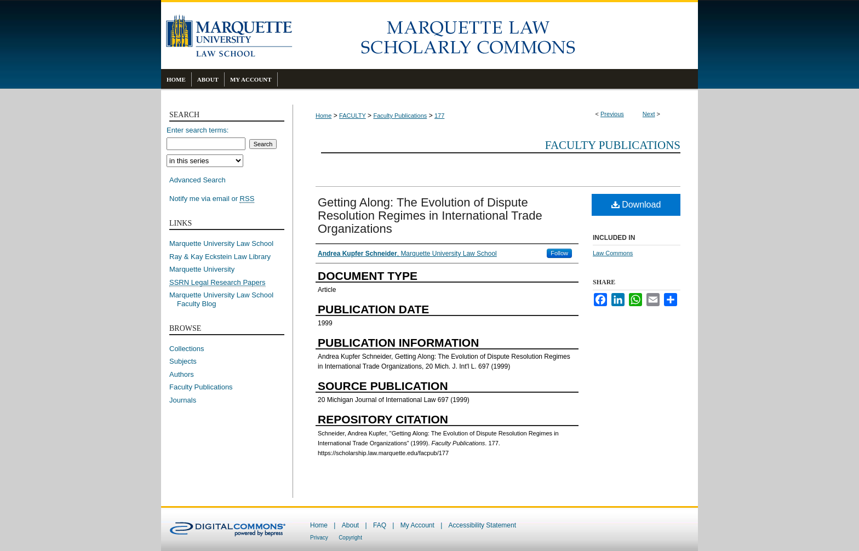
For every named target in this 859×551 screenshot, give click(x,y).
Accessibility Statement (482, 525)
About (350, 525)
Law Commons (613, 253)
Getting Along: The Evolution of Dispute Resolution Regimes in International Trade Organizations (430, 216)
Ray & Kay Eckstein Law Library (220, 256)
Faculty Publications (400, 115)
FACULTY (352, 115)
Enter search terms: (197, 130)
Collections (186, 349)
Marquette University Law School (221, 243)
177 (439, 115)
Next (649, 114)
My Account (417, 525)
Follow (559, 253)
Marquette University (201, 269)
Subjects (183, 361)
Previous (612, 114)
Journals (182, 400)
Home (323, 115)
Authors (181, 374)
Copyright (350, 538)
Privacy (319, 538)
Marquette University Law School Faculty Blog (225, 299)
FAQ (379, 525)
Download (636, 204)
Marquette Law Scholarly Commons (495, 35)
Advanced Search (197, 180)
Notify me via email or (211, 198)
